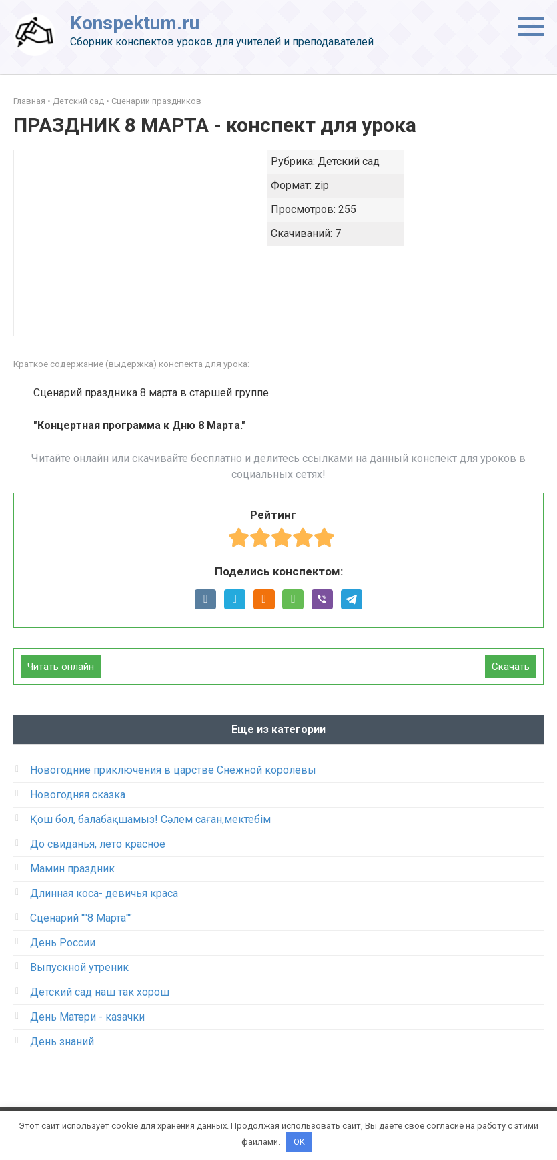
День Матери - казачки (87, 1016)
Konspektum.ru (134, 23)
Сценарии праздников (156, 101)
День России (62, 942)
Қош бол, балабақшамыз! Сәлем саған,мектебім (150, 819)
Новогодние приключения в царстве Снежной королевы (173, 770)
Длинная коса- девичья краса (104, 893)
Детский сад (78, 101)
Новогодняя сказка (77, 794)
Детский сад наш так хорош (99, 992)
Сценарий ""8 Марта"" (81, 918)
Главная (29, 101)
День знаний (62, 1041)
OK (299, 1142)
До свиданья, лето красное (97, 844)
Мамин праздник (72, 868)
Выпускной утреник (79, 967)
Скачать (511, 667)
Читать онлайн (60, 667)
